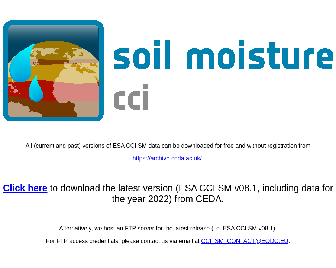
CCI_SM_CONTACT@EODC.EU (244, 241)
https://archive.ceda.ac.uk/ (167, 158)
